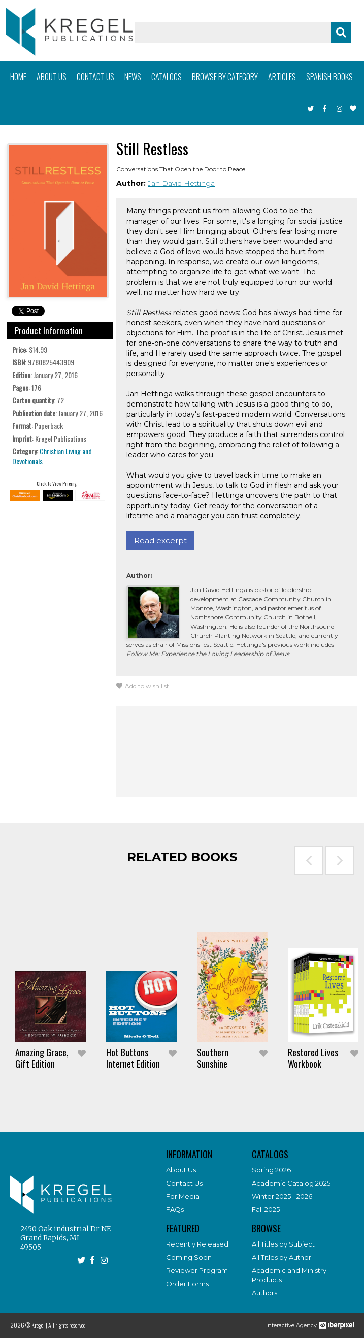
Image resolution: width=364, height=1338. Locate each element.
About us (52, 77)
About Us (181, 1170)
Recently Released (197, 1244)
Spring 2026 (271, 1170)
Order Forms (187, 1284)
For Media (183, 1196)
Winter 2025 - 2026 (282, 1196)
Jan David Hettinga (181, 183)
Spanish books (329, 77)
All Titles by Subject (283, 1244)
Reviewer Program (197, 1270)
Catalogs (166, 77)
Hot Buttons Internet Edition (133, 1058)
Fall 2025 (266, 1209)
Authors (264, 1293)
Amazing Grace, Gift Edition (42, 1058)
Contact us (95, 77)
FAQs (175, 1209)
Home (18, 77)
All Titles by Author (281, 1257)
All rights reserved (67, 1325)
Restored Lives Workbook (313, 1058)
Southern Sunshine (212, 1058)
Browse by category (225, 77)
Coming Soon (189, 1257)
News (132, 77)
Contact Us (184, 1183)
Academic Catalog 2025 (291, 1183)
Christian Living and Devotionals (52, 456)
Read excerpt (160, 540)
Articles (282, 77)
